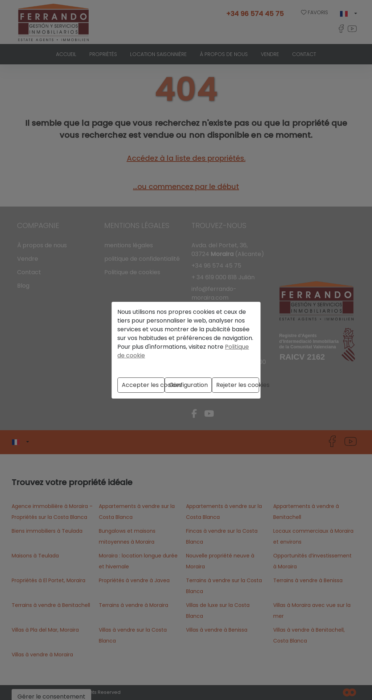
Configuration (188, 385)
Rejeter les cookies (237, 385)
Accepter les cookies (143, 385)
